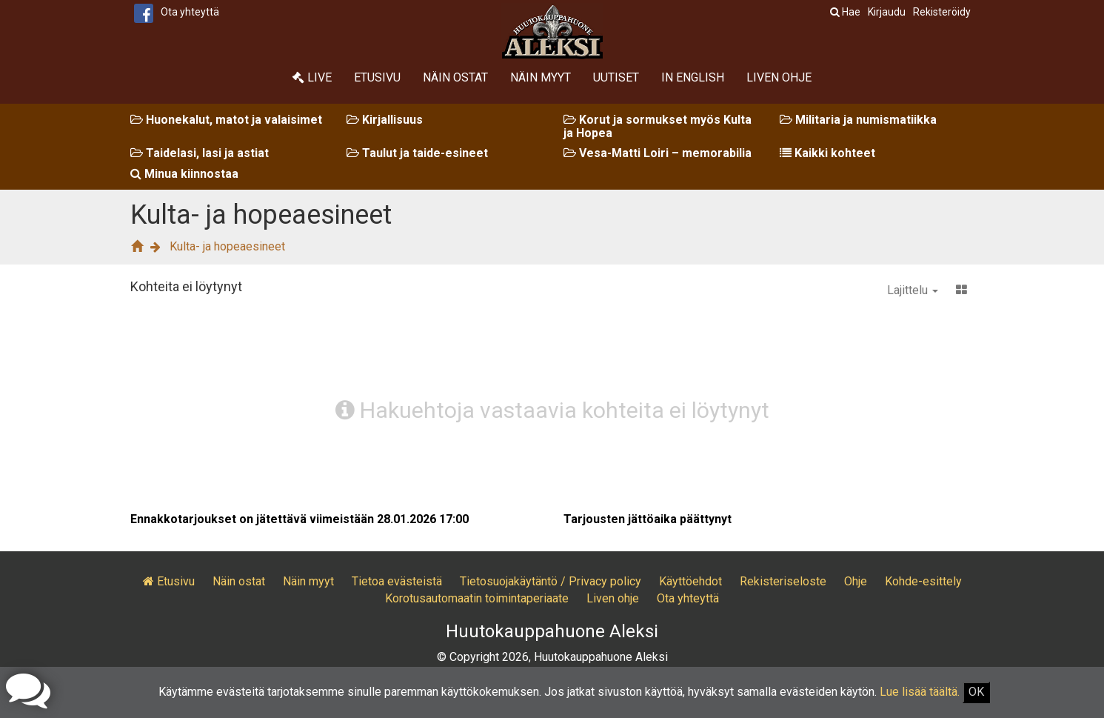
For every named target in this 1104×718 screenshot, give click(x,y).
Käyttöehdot (690, 581)
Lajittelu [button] (912, 290)
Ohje (855, 581)
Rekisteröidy (942, 12)
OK (976, 692)
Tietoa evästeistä (397, 581)
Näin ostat (455, 77)
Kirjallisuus (385, 120)
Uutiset (616, 77)
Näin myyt (540, 77)
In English (692, 77)
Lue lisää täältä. (920, 692)
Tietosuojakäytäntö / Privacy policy (550, 581)
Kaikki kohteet (827, 153)
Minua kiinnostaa (184, 174)
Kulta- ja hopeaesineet (227, 246)
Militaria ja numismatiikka (858, 120)
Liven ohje (779, 77)
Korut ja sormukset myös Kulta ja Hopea (657, 126)
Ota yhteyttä (190, 12)
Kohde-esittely (923, 581)
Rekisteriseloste (783, 581)
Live (312, 77)
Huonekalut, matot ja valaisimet (226, 120)
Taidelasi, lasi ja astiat (199, 153)
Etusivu (377, 77)
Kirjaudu (887, 12)
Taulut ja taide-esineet (417, 153)
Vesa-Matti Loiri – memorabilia (657, 153)
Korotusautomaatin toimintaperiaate (477, 598)
